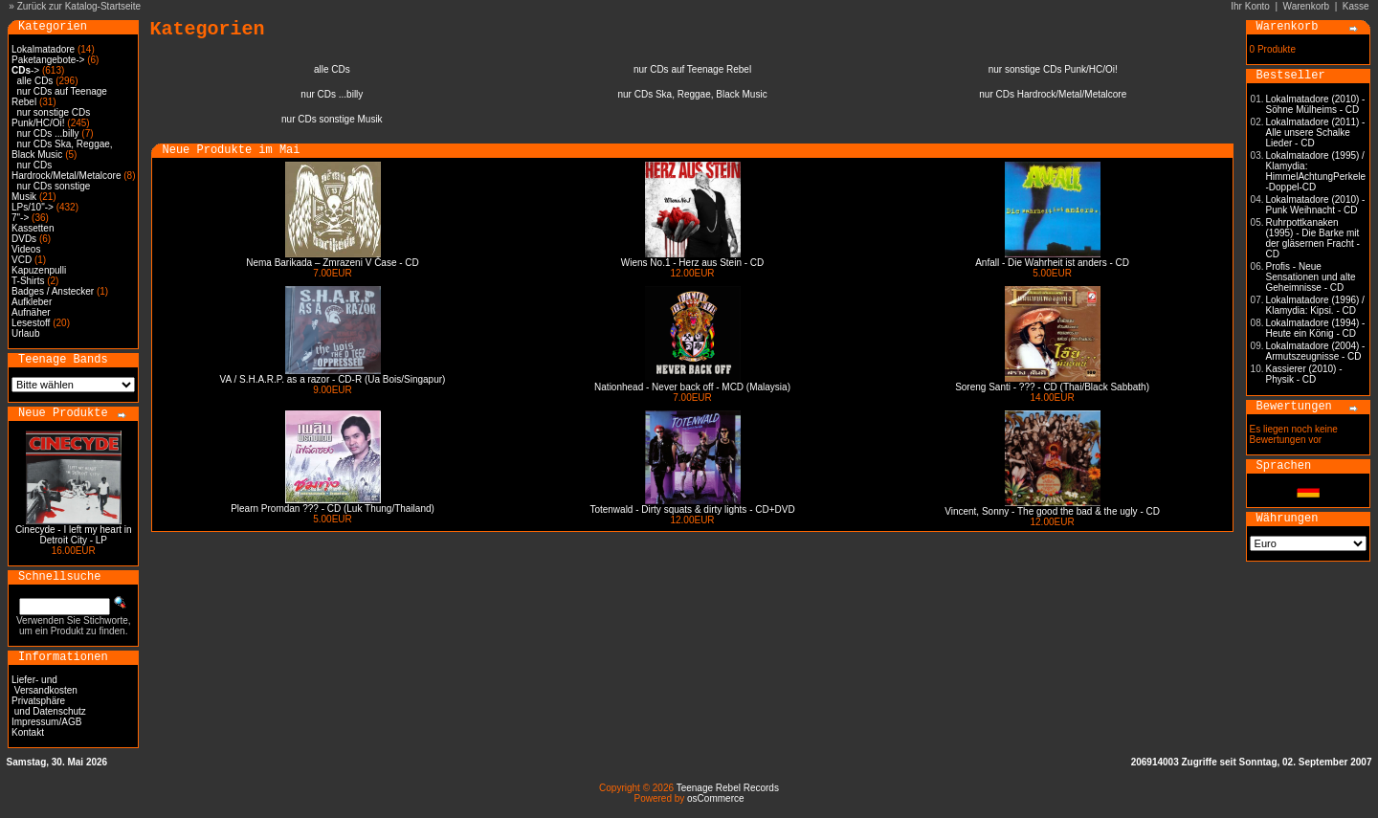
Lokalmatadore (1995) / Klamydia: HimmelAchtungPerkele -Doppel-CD (1316, 171)
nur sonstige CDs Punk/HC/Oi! (50, 117)
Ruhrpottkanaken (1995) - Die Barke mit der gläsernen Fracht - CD (1313, 238)
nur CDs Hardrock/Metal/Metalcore (66, 170)
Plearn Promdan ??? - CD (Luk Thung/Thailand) (332, 508)
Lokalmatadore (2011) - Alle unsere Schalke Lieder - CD (1316, 132)
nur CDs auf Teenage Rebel (692, 69)
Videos (25, 249)
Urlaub (25, 333)
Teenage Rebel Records (728, 788)
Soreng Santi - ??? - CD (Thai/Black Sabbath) (1052, 387)
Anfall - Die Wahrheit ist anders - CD (1052, 262)
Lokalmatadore (43, 49)
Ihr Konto (1250, 6)
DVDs (23, 238)
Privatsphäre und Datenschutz (48, 706)
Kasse (1356, 6)
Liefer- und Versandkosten (44, 685)
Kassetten (32, 228)
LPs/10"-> (32, 207)
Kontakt (27, 732)
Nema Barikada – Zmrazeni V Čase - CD (332, 262)
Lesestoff (30, 323)
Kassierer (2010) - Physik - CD (1304, 374)
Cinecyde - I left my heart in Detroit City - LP (73, 534)
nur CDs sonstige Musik (332, 119)
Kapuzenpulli (38, 270)
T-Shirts (27, 281)
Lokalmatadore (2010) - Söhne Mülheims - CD (1316, 104)
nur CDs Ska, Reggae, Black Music (62, 149)
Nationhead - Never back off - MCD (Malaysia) (692, 387)
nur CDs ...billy (48, 133)
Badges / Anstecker (52, 291)
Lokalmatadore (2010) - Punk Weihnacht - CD (1316, 204)
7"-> (20, 217)
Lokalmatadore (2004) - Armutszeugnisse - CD (1316, 351)
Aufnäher (31, 312)
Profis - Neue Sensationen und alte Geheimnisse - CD (1311, 277)
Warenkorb (1306, 6)
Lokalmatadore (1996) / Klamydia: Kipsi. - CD (1315, 305)
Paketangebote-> (47, 60)
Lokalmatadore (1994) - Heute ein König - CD (1316, 328)
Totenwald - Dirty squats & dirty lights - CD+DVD (691, 509)
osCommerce (715, 798)
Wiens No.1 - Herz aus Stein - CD (693, 262)
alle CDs (35, 81)
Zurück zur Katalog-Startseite (79, 6)
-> (25, 70)
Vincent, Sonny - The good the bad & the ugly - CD (1052, 511)
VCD (21, 259)
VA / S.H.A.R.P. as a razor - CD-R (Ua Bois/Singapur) (333, 379)
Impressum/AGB (46, 722)
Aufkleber (31, 302)
